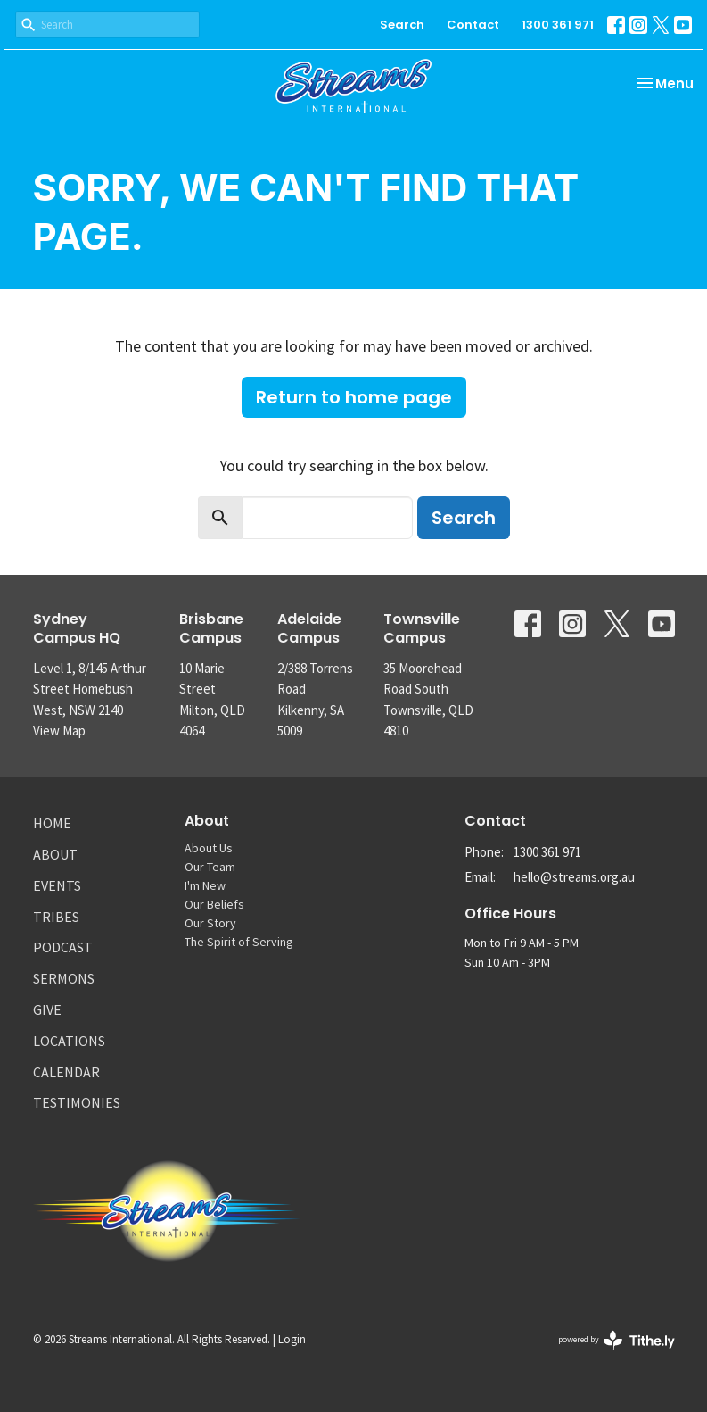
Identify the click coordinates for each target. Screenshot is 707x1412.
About (55, 854)
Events (57, 885)
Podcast (63, 947)
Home (52, 823)
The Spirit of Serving (239, 942)
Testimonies (76, 1102)
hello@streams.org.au (574, 876)
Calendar (66, 1072)
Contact (473, 24)
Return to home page (354, 397)
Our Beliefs (214, 904)
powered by (616, 1340)
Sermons (64, 978)
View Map (59, 730)
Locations (69, 1041)
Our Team (210, 867)
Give (47, 1009)
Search (402, 24)
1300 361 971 (558, 24)
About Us (209, 848)
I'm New (205, 885)
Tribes (56, 917)
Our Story (210, 923)
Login (292, 1339)
